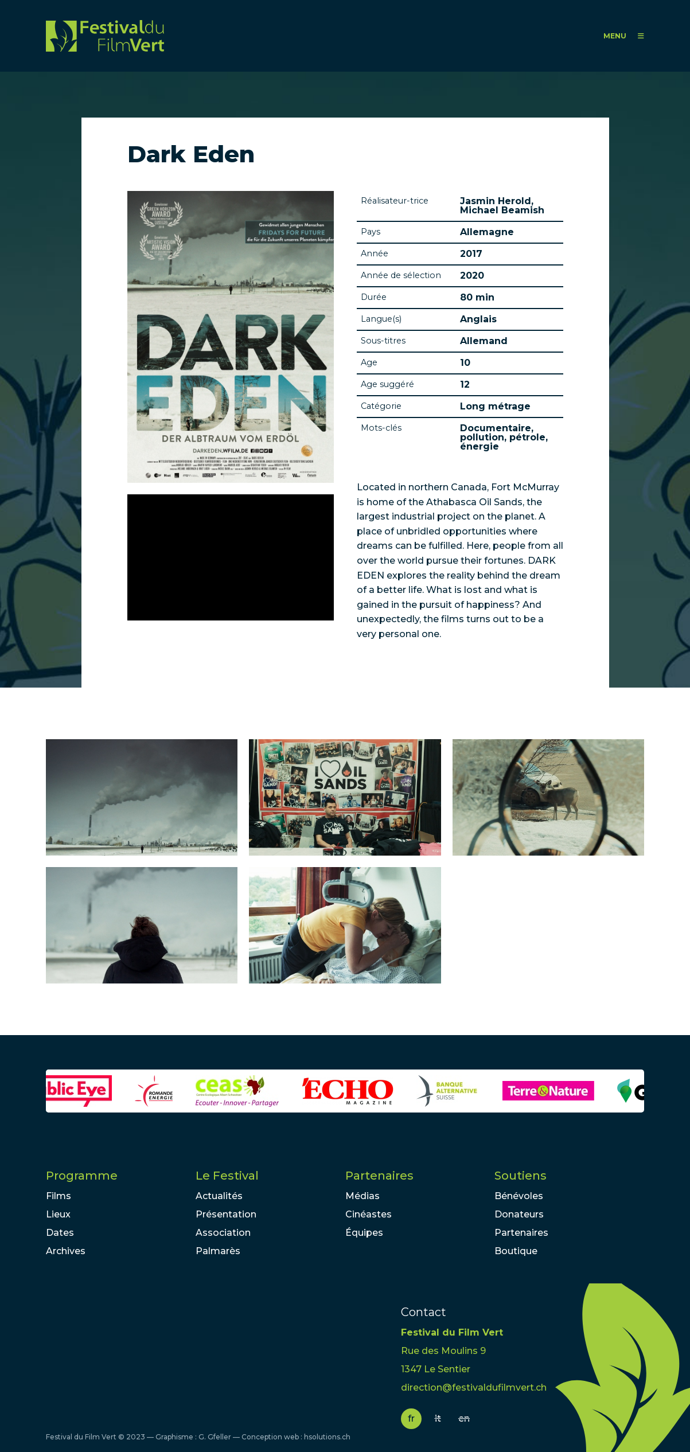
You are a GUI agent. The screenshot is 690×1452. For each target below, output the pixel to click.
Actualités (219, 1196)
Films (58, 1196)
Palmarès (218, 1251)
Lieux (58, 1214)
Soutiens (520, 1175)
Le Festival (227, 1175)
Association (223, 1232)
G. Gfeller (214, 1437)
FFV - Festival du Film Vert (105, 36)
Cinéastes (368, 1214)
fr (411, 1418)
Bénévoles (518, 1196)
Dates (60, 1232)
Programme (82, 1175)
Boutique (515, 1251)
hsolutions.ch (327, 1437)
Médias (362, 1196)
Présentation (226, 1214)
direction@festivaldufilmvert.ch (474, 1387)
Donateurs (519, 1214)
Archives (65, 1251)
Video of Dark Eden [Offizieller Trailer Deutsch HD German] (230, 557)
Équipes (364, 1232)
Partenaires (379, 1175)
